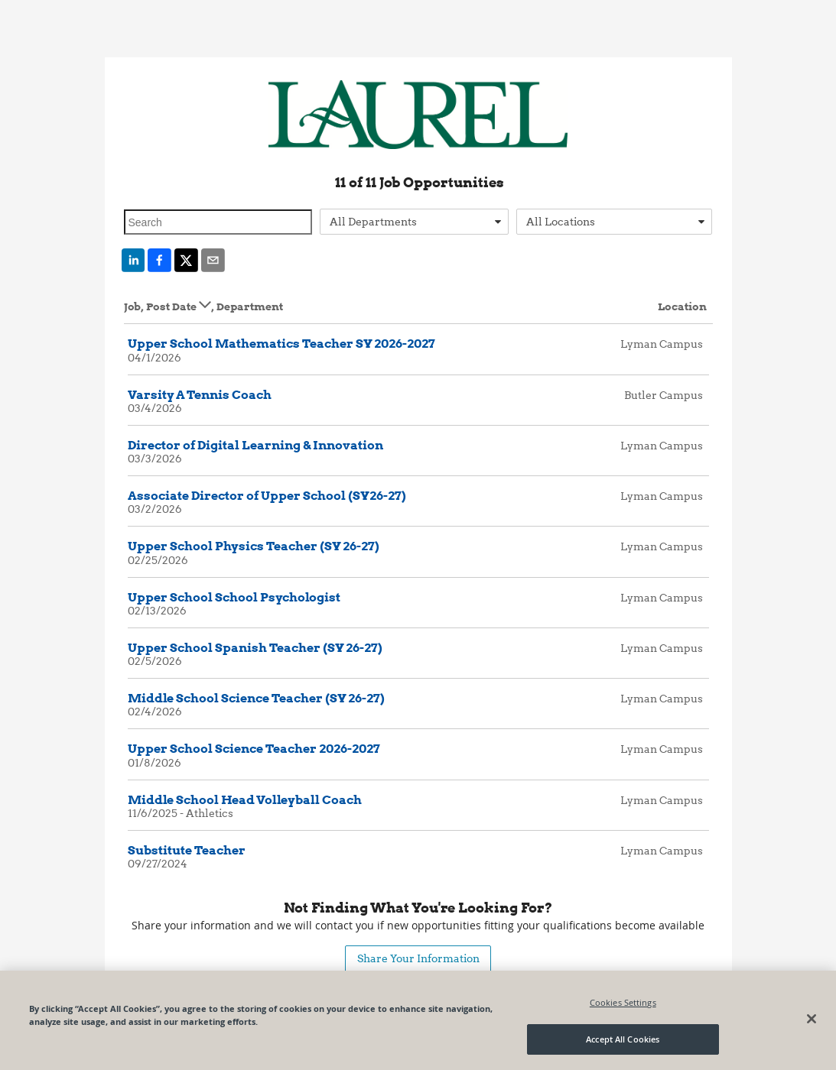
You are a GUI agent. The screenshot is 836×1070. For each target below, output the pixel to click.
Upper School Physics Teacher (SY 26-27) (253, 546)
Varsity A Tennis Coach (200, 395)
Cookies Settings (623, 1002)
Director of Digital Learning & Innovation (255, 445)
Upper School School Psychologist (234, 597)
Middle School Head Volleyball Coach (245, 800)
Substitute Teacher (187, 850)
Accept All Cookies (622, 1039)
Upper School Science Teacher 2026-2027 (254, 749)
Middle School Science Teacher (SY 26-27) (256, 698)
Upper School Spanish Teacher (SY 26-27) (255, 648)
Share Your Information (418, 958)
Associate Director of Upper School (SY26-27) (267, 496)
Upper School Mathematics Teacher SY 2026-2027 (281, 344)
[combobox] (414, 222)
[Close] (811, 1019)
